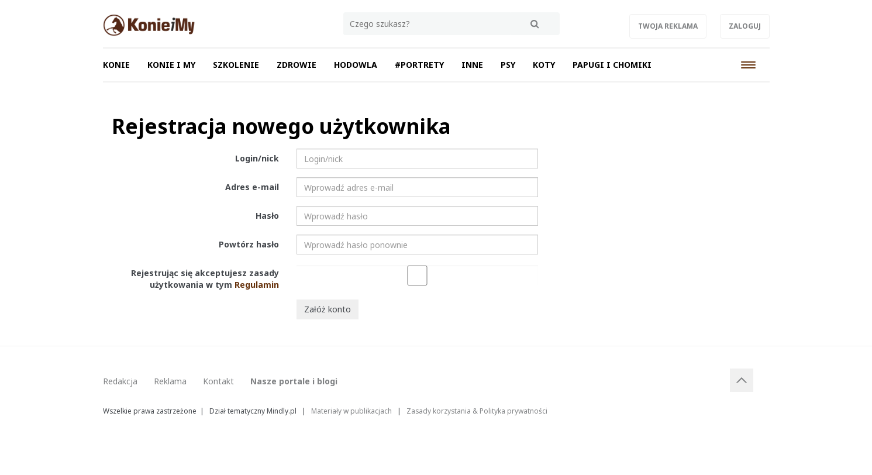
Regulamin (257, 284)
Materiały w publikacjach (351, 410)
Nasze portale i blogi (293, 381)
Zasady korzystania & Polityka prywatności (476, 410)
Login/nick (257, 158)
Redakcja (120, 381)
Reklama (170, 381)
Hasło (267, 215)
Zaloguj (745, 26)
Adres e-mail (252, 186)
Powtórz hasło (249, 244)
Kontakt (218, 381)
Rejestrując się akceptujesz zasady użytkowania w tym (205, 278)
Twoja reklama (668, 26)
